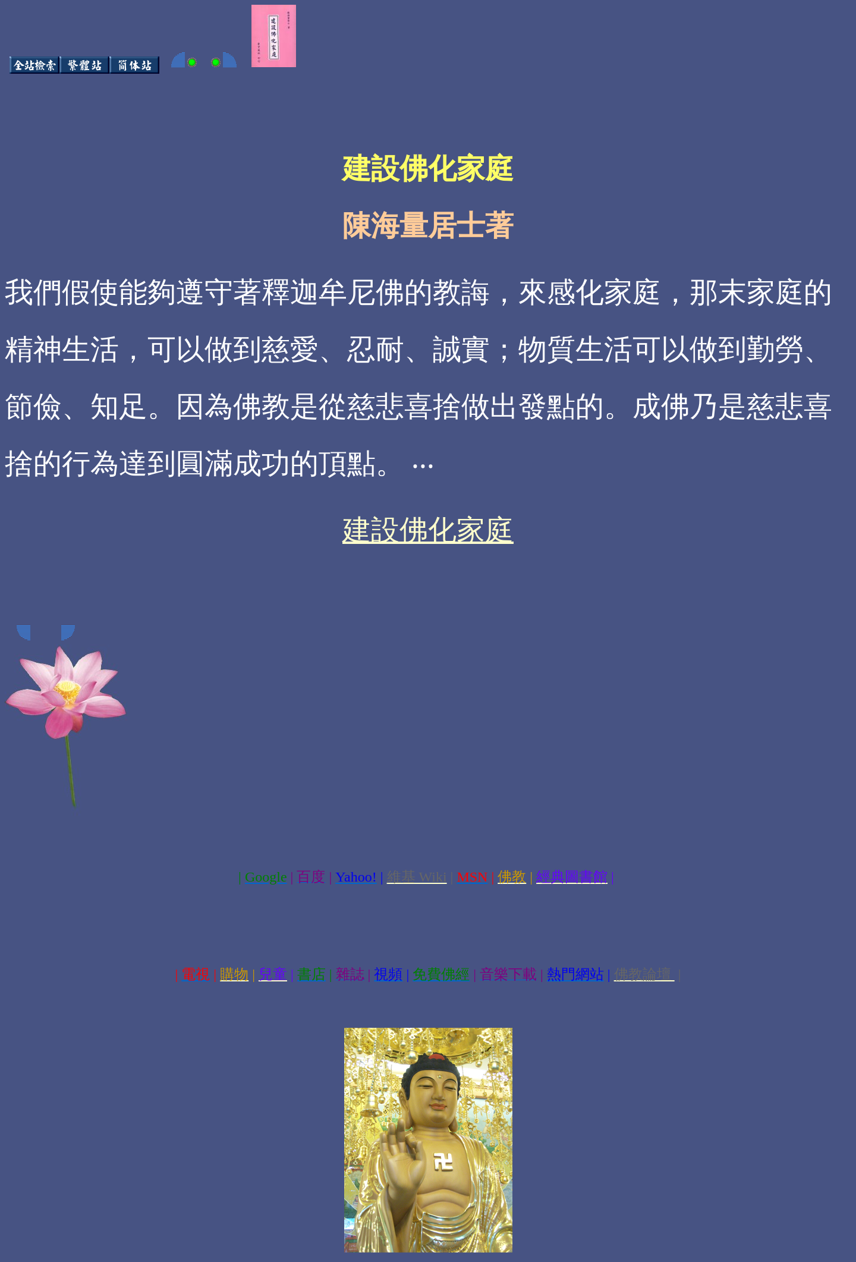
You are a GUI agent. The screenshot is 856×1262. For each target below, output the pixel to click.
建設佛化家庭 (428, 530)
